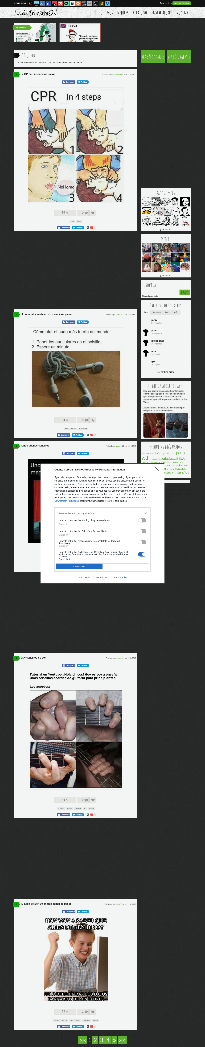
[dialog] (102, 523)
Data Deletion (84, 577)
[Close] (158, 470)
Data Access (102, 577)
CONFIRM (79, 566)
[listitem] (102, 513)
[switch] (142, 520)
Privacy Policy (120, 577)
